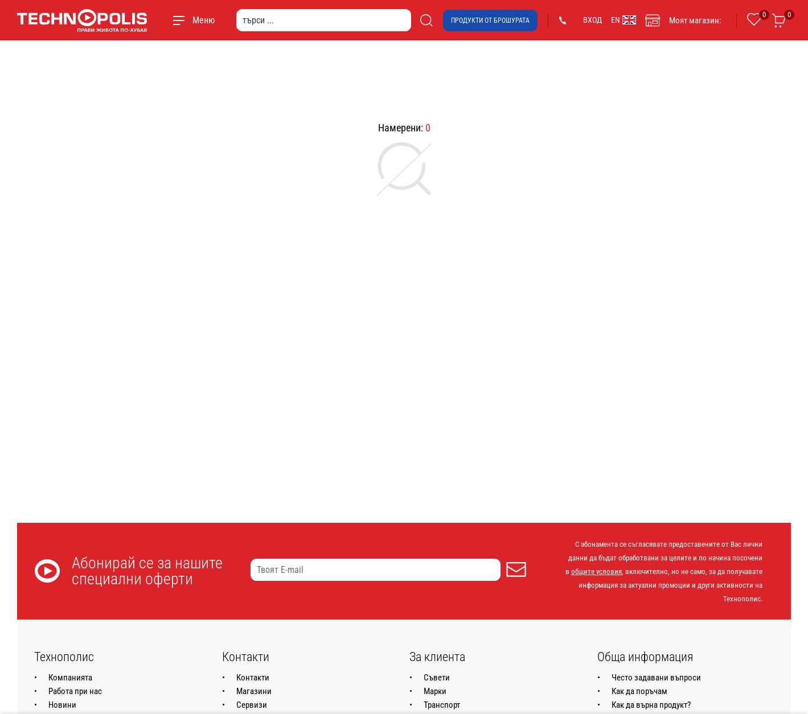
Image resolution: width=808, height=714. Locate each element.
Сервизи (251, 705)
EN (623, 19)
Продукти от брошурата (490, 20)
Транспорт (442, 705)
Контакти (252, 677)
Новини (62, 705)
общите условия (596, 571)
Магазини (254, 691)
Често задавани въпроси (656, 677)
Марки (435, 691)
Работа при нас (75, 691)
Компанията (70, 677)
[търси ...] (323, 20)
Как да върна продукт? (651, 705)
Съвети (437, 677)
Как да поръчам (639, 691)
